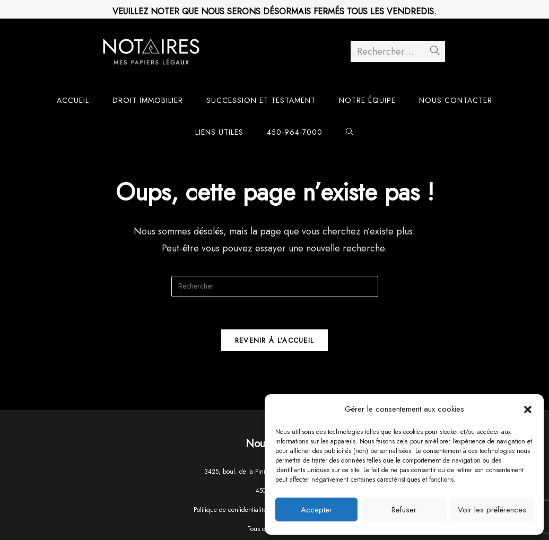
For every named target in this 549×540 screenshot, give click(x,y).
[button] (527, 409)
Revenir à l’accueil (275, 340)
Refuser (403, 510)
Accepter (316, 510)
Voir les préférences (492, 510)
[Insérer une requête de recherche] (274, 286)
